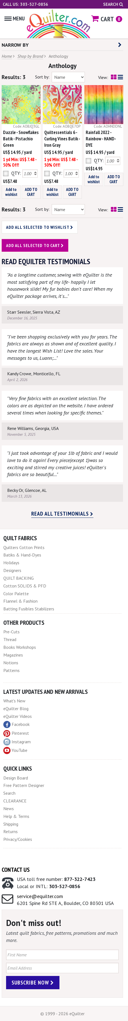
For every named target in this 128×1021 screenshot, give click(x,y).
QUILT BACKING (18, 578)
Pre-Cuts (11, 631)
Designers (12, 570)
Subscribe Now (33, 982)
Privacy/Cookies (17, 839)
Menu (14, 18)
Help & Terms (16, 816)
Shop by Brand (30, 56)
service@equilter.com (40, 896)
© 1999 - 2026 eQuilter (62, 1013)
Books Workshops (19, 647)
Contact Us (16, 869)
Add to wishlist (11, 192)
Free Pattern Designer (23, 785)
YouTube (15, 750)
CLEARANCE (15, 801)
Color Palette (16, 593)
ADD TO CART (31, 192)
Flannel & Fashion (20, 601)
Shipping (10, 824)
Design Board (15, 778)
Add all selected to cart (35, 245)
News (8, 808)
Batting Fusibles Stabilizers (28, 608)
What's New (14, 701)
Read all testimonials (62, 513)
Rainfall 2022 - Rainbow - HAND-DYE (101, 138)
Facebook (16, 724)
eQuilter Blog (15, 708)
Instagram (17, 742)
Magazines (13, 655)
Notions (10, 662)
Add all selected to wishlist (39, 227)
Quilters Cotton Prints (24, 547)
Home (7, 56)
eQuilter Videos (17, 716)
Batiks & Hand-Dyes (22, 555)
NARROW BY (62, 45)
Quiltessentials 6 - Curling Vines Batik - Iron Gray (62, 138)
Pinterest (16, 733)
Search (113, 4)
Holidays (11, 562)
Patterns (11, 670)
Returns (10, 831)
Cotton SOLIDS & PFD (24, 586)
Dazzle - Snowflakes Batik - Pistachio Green (21, 138)
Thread (9, 639)
